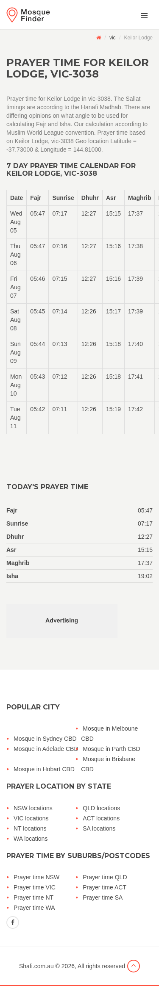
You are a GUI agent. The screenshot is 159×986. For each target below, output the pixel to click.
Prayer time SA (103, 897)
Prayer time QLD (105, 877)
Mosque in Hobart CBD (44, 769)
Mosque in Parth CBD (111, 748)
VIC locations (31, 818)
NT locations (30, 828)
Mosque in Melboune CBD (109, 733)
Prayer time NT (33, 897)
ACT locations (101, 818)
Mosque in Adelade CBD (46, 748)
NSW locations (33, 808)
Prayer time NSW (36, 877)
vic (112, 38)
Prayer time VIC (35, 887)
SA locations (99, 828)
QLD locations (101, 808)
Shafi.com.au (36, 966)
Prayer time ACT (104, 887)
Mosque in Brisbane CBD (108, 764)
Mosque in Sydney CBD (45, 738)
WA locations (30, 838)
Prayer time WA (34, 907)
